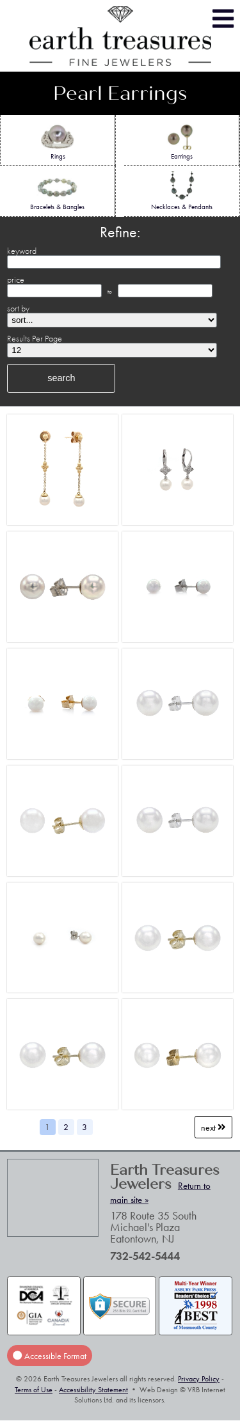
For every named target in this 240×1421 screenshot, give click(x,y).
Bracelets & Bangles (57, 191)
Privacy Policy (199, 1379)
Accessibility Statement (93, 1390)
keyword (21, 250)
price (15, 279)
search (61, 378)
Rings (57, 141)
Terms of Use (33, 1390)
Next (213, 1127)
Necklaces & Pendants (181, 191)
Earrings (181, 141)
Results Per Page (34, 338)
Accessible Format (49, 1355)
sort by (18, 308)
